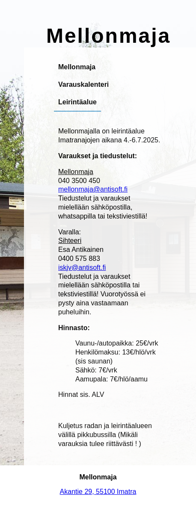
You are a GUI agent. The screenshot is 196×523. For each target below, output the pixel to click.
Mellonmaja (76, 67)
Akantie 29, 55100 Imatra (98, 491)
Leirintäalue (77, 102)
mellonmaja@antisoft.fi (93, 189)
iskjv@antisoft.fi (82, 267)
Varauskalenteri (83, 84)
